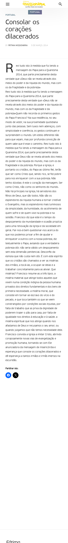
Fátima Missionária (18, 46)
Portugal (35, 12)
